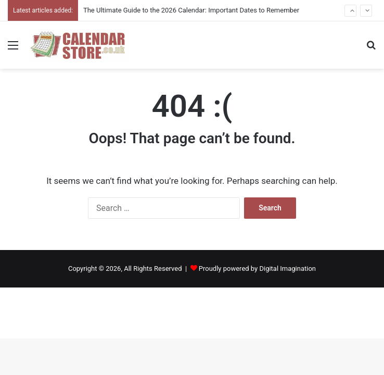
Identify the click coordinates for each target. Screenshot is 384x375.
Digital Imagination (287, 268)
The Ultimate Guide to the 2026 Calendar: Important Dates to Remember (191, 10)
